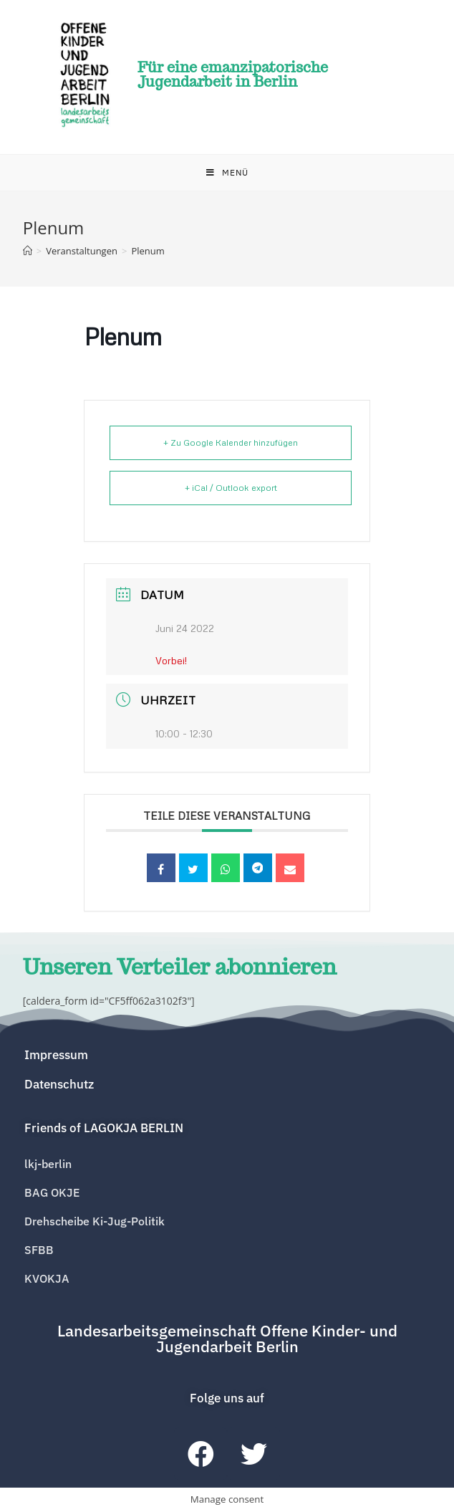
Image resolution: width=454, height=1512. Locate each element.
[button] (104, 1128)
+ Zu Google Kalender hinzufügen (230, 442)
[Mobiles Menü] (227, 173)
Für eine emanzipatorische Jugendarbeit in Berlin (232, 74)
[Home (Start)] (27, 250)
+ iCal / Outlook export (231, 487)
